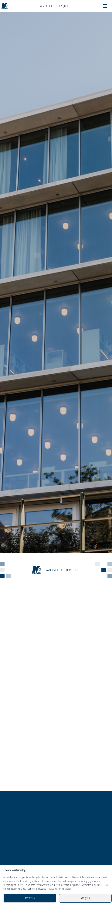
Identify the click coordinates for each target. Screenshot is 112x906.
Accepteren (30, 898)
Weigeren (85, 898)
